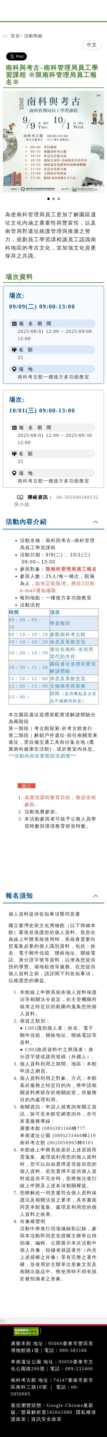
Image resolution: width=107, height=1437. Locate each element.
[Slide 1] (48, 199)
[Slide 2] (54, 199)
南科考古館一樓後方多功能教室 (54, 376)
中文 (92, 45)
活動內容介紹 (26, 521)
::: (5, 36)
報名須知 (19, 895)
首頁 (15, 36)
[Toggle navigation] (98, 12)
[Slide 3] (59, 199)
